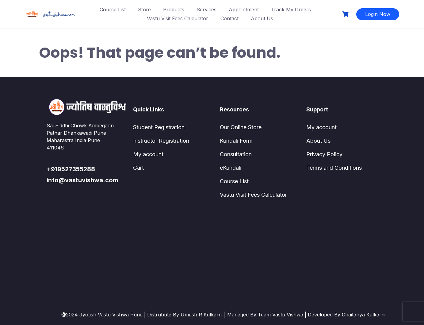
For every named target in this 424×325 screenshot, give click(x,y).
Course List (113, 9)
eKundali (230, 167)
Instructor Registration (161, 140)
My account (148, 154)
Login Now (377, 14)
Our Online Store (241, 127)
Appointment (244, 9)
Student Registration (159, 127)
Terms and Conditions (334, 167)
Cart (138, 167)
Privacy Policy (324, 154)
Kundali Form (236, 140)
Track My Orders (291, 9)
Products (173, 9)
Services (206, 9)
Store (144, 9)
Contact (229, 18)
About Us (262, 18)
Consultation (236, 154)
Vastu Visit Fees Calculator (177, 18)
